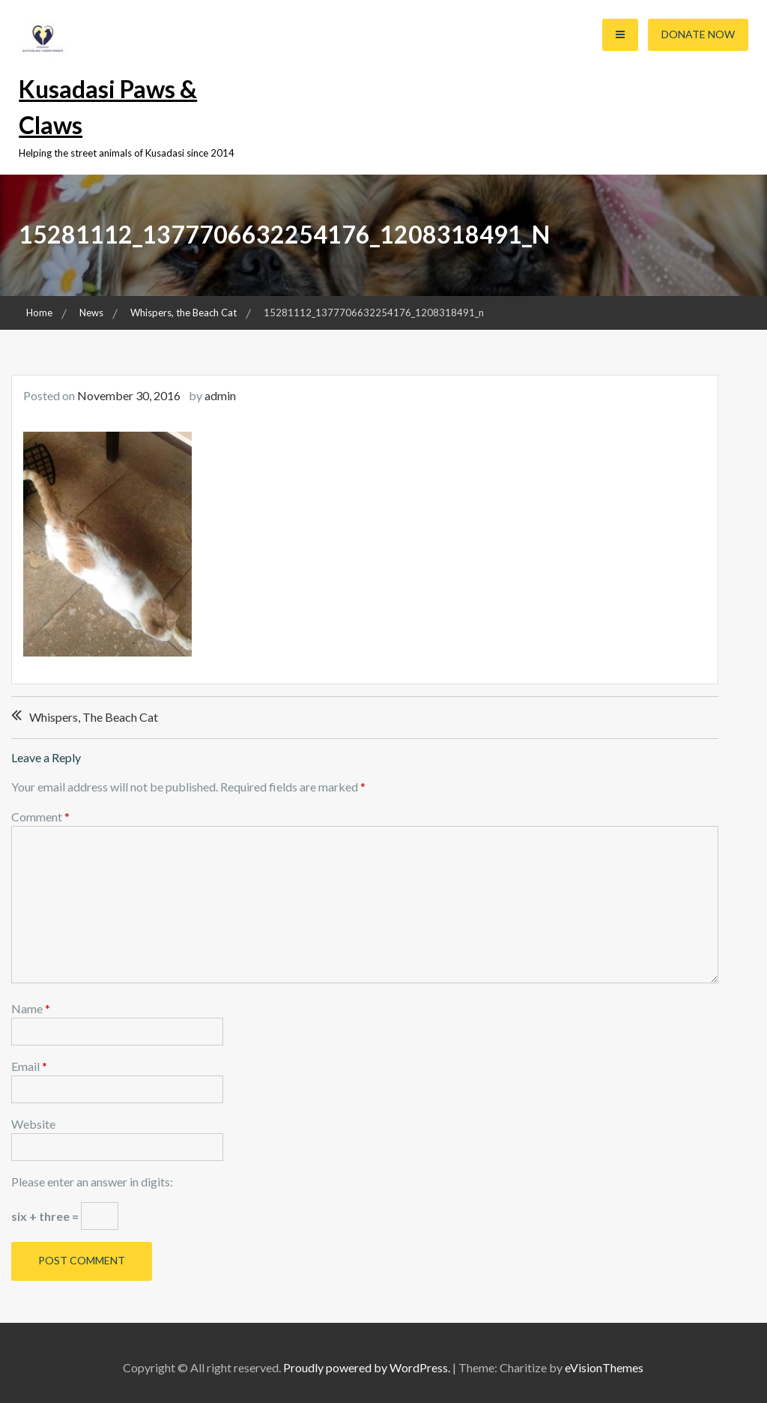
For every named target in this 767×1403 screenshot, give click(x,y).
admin (220, 395)
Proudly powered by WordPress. (366, 1367)
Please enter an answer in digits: (92, 1181)
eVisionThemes (604, 1367)
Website (33, 1124)
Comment (40, 816)
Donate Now (698, 34)
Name (30, 1008)
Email (29, 1066)
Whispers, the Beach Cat (93, 717)
